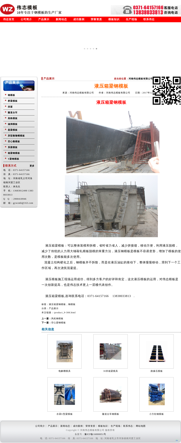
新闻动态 (61, 19)
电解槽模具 (65, 371)
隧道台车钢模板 (110, 414)
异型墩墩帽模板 (16, 135)
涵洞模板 (13, 124)
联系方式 (10, 165)
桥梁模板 (13, 101)
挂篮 (10, 106)
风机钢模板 (57, 318)
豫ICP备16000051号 (95, 434)
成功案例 (78, 19)
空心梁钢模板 (58, 322)
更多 (32, 165)
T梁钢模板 (13, 159)
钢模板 (11, 95)
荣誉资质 (96, 19)
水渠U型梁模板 (64, 414)
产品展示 (43, 19)
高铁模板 (13, 118)
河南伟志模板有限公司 (141, 78)
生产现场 (131, 19)
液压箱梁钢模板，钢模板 (62, 304)
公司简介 (26, 19)
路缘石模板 (157, 371)
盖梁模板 (13, 130)
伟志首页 (8, 19)
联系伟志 (149, 19)
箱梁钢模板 (14, 153)
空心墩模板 (14, 141)
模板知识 (113, 19)
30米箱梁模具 (110, 371)
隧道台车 (13, 112)
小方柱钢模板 (156, 414)
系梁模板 (13, 147)
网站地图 (141, 426)
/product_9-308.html (65, 312)
